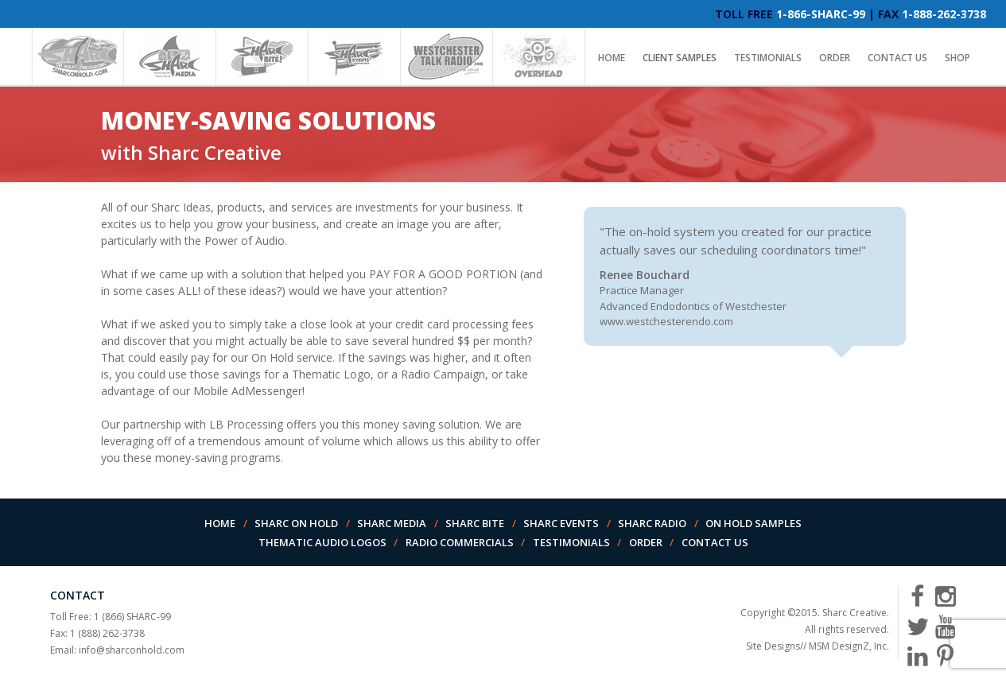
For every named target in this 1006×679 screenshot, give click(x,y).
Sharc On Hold (296, 523)
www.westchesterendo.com (666, 321)
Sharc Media (391, 523)
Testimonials (768, 57)
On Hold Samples (753, 523)
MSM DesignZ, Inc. (849, 646)
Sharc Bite (474, 523)
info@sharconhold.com (131, 650)
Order (834, 57)
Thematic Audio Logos (322, 542)
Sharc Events (561, 523)
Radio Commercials (460, 542)
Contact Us (897, 57)
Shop (957, 57)
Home (611, 57)
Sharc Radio (652, 523)
